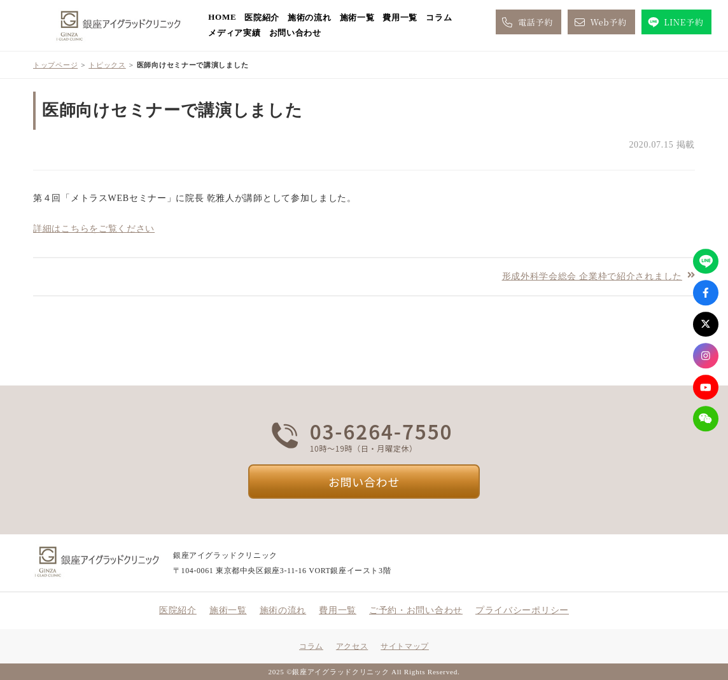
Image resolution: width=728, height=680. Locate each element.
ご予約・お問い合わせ (416, 610)
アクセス (352, 646)
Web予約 (599, 22)
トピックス (107, 65)
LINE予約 (675, 22)
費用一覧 (399, 17)
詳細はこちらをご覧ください (94, 228)
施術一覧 (357, 17)
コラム (439, 17)
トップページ (55, 65)
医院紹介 (261, 17)
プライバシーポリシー (522, 610)
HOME (222, 17)
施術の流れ (310, 17)
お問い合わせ (295, 33)
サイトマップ (405, 646)
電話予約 (526, 22)
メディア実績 (234, 33)
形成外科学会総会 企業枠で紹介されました (592, 275)
